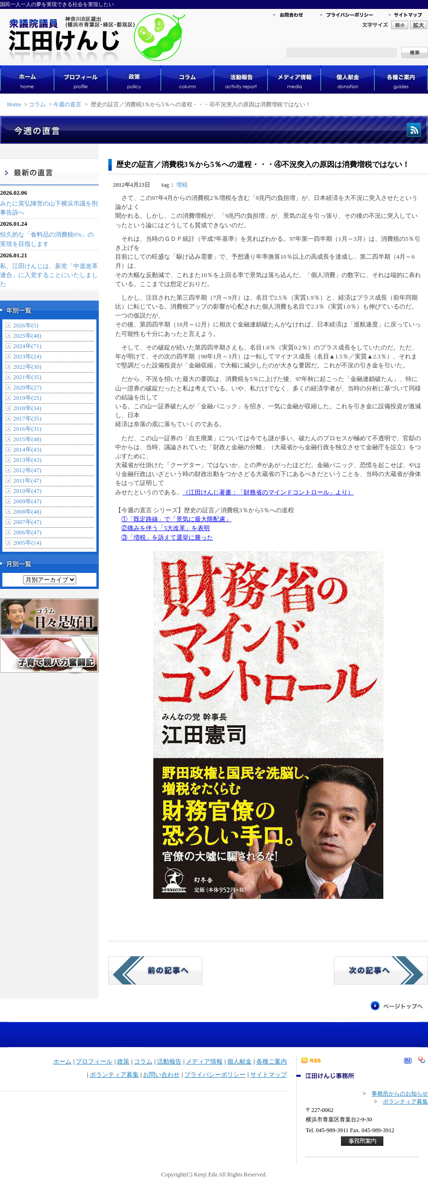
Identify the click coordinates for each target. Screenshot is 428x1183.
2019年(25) (27, 398)
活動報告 (169, 1061)
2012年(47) (27, 470)
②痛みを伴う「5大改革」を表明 (165, 528)
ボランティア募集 (114, 1075)
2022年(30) (27, 367)
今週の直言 (67, 104)
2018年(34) (27, 408)
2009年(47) (27, 501)
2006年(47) (27, 532)
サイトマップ (268, 1075)
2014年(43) (27, 449)
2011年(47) (27, 480)
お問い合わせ (161, 1075)
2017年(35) (27, 418)
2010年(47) (27, 491)
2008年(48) (27, 511)
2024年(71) (27, 346)
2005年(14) (27, 543)
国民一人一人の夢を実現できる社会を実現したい (57, 4)
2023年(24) (27, 356)
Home (14, 104)
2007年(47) (27, 522)
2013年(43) (27, 460)
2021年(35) (27, 377)
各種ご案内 (271, 1061)
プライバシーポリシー (215, 1075)
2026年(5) (26, 325)
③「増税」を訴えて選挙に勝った (167, 537)
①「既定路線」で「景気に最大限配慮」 (176, 519)
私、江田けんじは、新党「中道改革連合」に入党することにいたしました (49, 275)
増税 (182, 185)
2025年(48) (27, 336)
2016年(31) (27, 429)
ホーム (62, 1061)
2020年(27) (27, 387)
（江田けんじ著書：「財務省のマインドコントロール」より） (268, 492)
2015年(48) (27, 439)
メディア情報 (204, 1061)
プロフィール (94, 1061)
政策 (123, 1061)
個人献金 (239, 1061)
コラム (37, 104)
